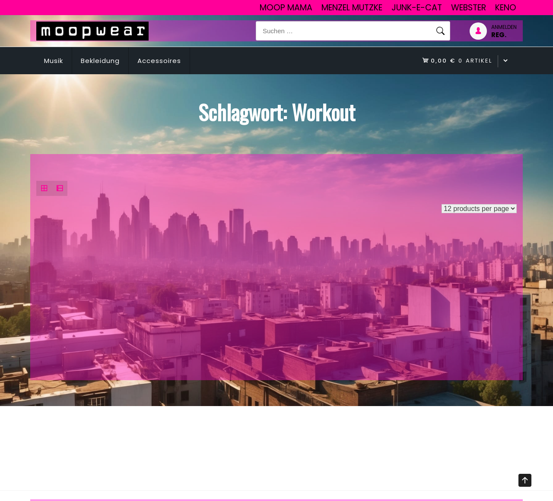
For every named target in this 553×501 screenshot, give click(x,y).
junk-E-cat (416, 7)
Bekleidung (100, 60)
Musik (53, 60)
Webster (468, 7)
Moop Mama (286, 7)
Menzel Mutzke (351, 7)
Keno (505, 7)
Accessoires (159, 60)
